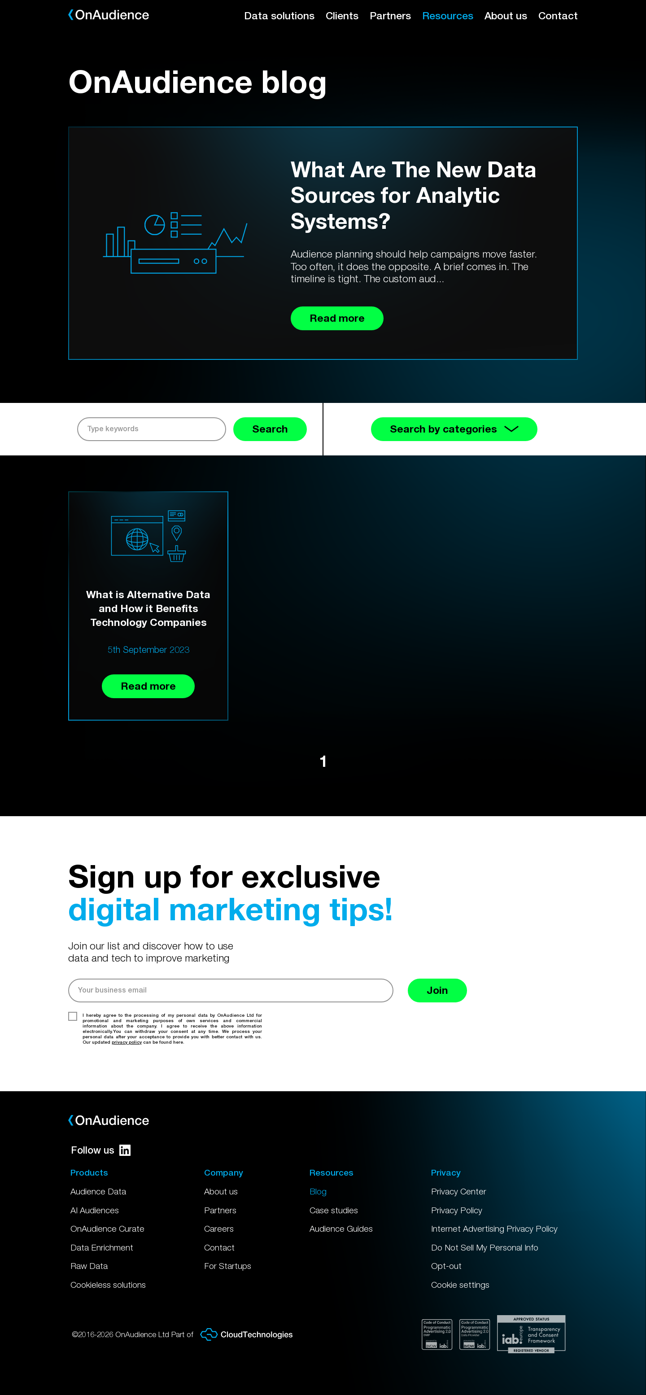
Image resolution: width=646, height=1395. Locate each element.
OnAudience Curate (107, 1228)
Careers (219, 1228)
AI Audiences (94, 1210)
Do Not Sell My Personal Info (484, 1247)
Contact (558, 15)
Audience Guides (341, 1228)
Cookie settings (460, 1285)
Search (270, 429)
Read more (148, 686)
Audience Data (98, 1191)
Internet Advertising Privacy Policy (494, 1228)
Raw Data (89, 1266)
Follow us (101, 1150)
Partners (390, 15)
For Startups (227, 1266)
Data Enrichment (101, 1247)
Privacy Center (458, 1191)
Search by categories (454, 429)
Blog (318, 1191)
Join (437, 990)
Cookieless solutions (108, 1285)
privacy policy (127, 1042)
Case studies (334, 1210)
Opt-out (446, 1266)
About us (505, 15)
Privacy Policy (456, 1210)
